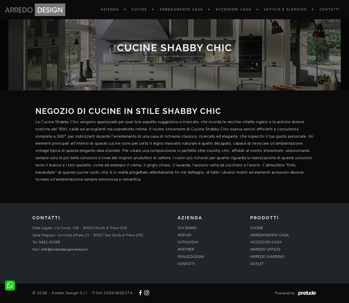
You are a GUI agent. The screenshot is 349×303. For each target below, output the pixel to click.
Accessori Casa (234, 9)
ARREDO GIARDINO (267, 256)
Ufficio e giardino (285, 9)
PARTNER (186, 249)
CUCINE (256, 228)
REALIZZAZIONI (191, 256)
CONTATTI (186, 264)
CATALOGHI (188, 242)
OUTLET (257, 264)
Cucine (139, 9)
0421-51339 (49, 242)
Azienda (110, 9)
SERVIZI (184, 235)
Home (145, 62)
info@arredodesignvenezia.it (64, 249)
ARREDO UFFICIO (265, 249)
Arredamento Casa (181, 9)
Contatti (330, 9)
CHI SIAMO (187, 228)
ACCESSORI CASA (266, 242)
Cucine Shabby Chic (190, 62)
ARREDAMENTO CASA (269, 235)
